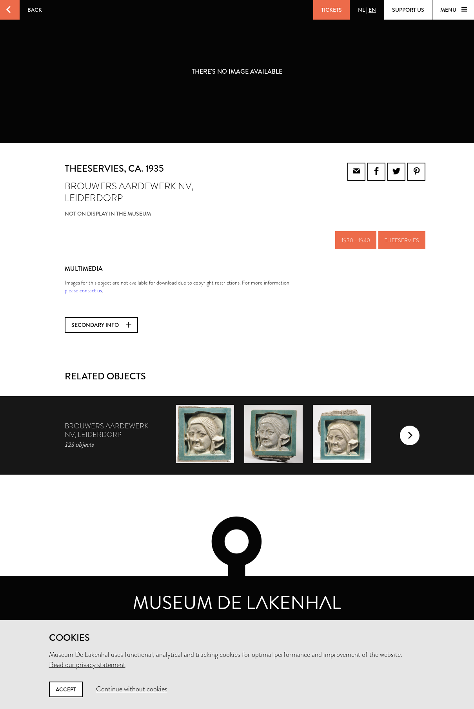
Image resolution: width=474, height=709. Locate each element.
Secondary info (101, 325)
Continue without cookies (131, 689)
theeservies (402, 240)
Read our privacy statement (87, 665)
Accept (66, 689)
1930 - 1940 (355, 240)
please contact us (83, 290)
